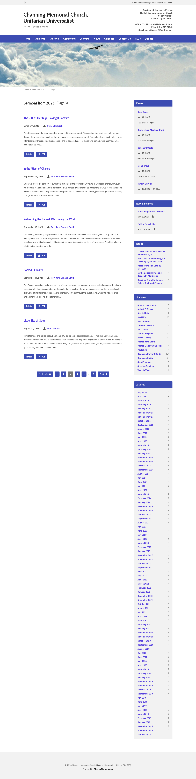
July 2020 (141, 653)
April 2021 (142, 616)
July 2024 (141, 478)
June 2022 (142, 571)
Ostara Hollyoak (54, 126)
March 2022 (143, 584)
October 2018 (144, 734)
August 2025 (143, 429)
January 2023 (143, 551)
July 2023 (141, 527)
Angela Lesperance (146, 305)
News (97, 39)
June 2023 (142, 531)
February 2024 (144, 498)
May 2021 (142, 612)
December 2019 (145, 681)
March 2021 (143, 620)
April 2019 (142, 710)
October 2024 (144, 466)
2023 (45, 90)
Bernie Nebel (143, 313)
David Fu (141, 317)
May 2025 (142, 437)
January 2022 (143, 592)
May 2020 (142, 661)
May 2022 (142, 575)
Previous (45, 374)
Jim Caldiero (143, 321)
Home (27, 39)
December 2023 (145, 506)
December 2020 (145, 632)
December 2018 (145, 726)
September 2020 (145, 645)
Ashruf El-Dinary (145, 309)
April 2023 (142, 539)
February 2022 (144, 588)
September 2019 (145, 694)
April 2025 (142, 441)
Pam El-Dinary (144, 337)
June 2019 (142, 702)
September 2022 (145, 567)
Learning (85, 39)
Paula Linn (142, 350)
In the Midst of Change (37, 168)
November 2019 (145, 685)
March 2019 (143, 714)
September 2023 (145, 518)
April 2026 (142, 396)
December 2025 (145, 413)
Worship (54, 39)
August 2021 (143, 608)
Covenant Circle (145, 148)
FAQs (138, 39)
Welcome (40, 39)
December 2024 (145, 457)
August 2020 (143, 649)
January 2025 (143, 453)
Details (29, 154)
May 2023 (142, 535)
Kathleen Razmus (145, 325)
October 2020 (144, 641)
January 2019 (143, 722)
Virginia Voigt (143, 370)
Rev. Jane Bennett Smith (62, 176)
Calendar (109, 39)
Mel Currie (142, 329)
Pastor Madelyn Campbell (149, 346)
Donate (149, 39)
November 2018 (145, 730)
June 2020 (142, 657)
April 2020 (142, 665)
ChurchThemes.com (103, 769)
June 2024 (142, 482)
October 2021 (144, 604)
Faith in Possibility (146, 224)
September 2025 (145, 425)
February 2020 (144, 673)
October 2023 (144, 514)
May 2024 (142, 486)
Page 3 (54, 90)
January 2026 (143, 409)
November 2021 (145, 600)
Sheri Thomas (54, 328)
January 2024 (143, 502)
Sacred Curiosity (33, 270)
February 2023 (144, 547)
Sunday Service (144, 184)
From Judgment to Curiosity (150, 211)
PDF (41, 154)
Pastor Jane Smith (146, 342)
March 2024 (143, 494)
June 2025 (142, 433)
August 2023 (143, 523)
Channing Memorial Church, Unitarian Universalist (55, 17)
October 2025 (144, 421)
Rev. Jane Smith (145, 358)
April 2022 (142, 580)
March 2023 (143, 543)
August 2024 (143, 474)
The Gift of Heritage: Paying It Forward (46, 118)
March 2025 (143, 445)
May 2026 (142, 392)
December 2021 (145, 596)
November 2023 (145, 510)
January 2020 (143, 677)
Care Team (142, 112)
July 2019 (141, 698)
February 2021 (144, 624)
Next (104, 374)
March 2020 (143, 669)
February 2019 (144, 718)
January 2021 (143, 628)
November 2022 (145, 559)
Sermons (36, 90)
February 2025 (144, 449)
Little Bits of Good (35, 320)
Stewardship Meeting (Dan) (150, 130)
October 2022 (144, 563)
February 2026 (144, 404)
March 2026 (143, 400)
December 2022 (145, 555)
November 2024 (145, 461)
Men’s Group (143, 166)
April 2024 (142, 490)
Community (69, 39)
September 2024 (145, 470)
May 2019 (142, 706)
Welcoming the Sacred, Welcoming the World (50, 219)
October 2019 (144, 690)
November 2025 (145, 417)
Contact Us (125, 39)
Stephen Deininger (146, 366)
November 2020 (145, 637)
